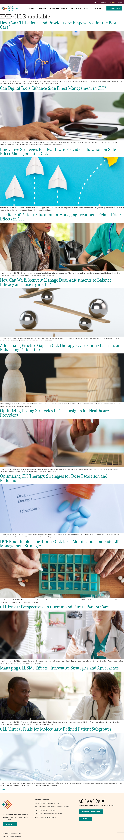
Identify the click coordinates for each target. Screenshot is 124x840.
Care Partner (42, 8)
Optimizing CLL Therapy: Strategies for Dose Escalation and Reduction (54, 478)
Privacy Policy (83, 805)
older (2, 790)
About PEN (75, 8)
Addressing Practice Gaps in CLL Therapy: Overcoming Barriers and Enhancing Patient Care (61, 347)
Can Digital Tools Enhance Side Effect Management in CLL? (53, 88)
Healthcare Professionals (58, 8)
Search (120, 2)
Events (86, 8)
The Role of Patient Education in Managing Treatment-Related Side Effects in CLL (60, 216)
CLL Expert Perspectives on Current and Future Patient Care (54, 606)
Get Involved (96, 8)
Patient (31, 8)
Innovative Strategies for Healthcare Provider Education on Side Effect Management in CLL (58, 151)
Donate (112, 2)
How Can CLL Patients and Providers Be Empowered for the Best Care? (58, 25)
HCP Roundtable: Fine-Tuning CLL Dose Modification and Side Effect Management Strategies (62, 543)
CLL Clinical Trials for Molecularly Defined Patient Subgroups (55, 729)
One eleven (18, 836)
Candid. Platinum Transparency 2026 (46, 803)
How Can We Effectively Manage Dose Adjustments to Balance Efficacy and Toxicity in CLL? (55, 282)
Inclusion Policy (94, 805)
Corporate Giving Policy (107, 805)
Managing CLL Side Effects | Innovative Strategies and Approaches (59, 667)
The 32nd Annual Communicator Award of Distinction (52, 806)
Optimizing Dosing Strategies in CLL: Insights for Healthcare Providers (54, 413)
